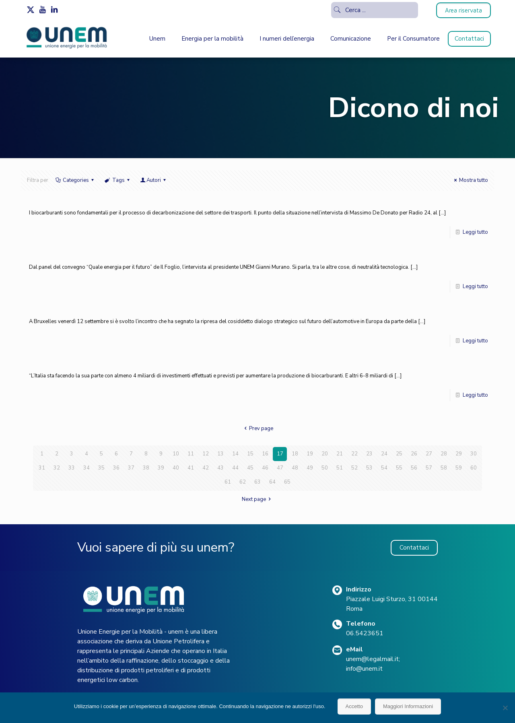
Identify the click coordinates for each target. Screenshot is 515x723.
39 (161, 468)
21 (339, 453)
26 (414, 453)
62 (242, 482)
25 (399, 453)
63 (257, 482)
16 (265, 453)
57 (429, 468)
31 (42, 468)
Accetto (354, 706)
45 (250, 468)
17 (280, 453)
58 (444, 468)
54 (384, 468)
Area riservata (463, 10)
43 (220, 468)
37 (131, 468)
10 (176, 453)
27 (429, 453)
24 (384, 453)
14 (235, 453)
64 (272, 482)
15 (250, 453)
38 (146, 468)
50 (324, 468)
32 (57, 468)
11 (190, 453)
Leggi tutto (475, 232)
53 (369, 468)
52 (354, 468)
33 (71, 468)
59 (458, 468)
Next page (257, 499)
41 (190, 468)
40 (176, 468)
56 (414, 468)
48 (295, 468)
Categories (75, 180)
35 (101, 468)
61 (228, 482)
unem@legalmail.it (372, 659)
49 (310, 468)
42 (205, 468)
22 (354, 453)
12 (205, 453)
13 (220, 453)
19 (310, 453)
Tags (117, 180)
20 (324, 453)
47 (280, 468)
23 (369, 453)
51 (339, 468)
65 (287, 482)
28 (444, 453)
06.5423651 (364, 633)
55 (399, 468)
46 (265, 468)
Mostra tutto (470, 180)
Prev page (257, 428)
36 (116, 468)
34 (86, 468)
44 (235, 468)
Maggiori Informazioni (408, 706)
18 (295, 453)
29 (458, 453)
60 (473, 468)
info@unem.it (364, 668)
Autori (153, 180)
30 (473, 453)
